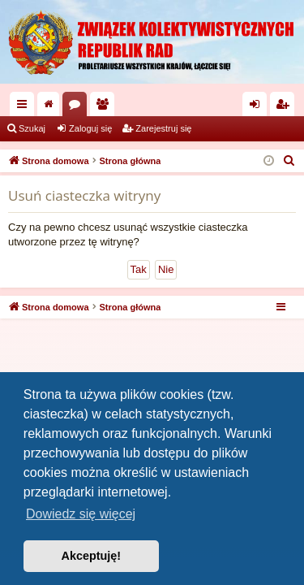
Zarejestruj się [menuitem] (285, 107)
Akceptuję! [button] (92, 555)
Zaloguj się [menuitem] (258, 107)
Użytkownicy (105, 107)
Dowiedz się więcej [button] (80, 514)
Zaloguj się (90, 128)
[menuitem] (289, 161)
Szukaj (32, 128)
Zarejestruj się (163, 128)
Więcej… (25, 107)
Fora (78, 107)
